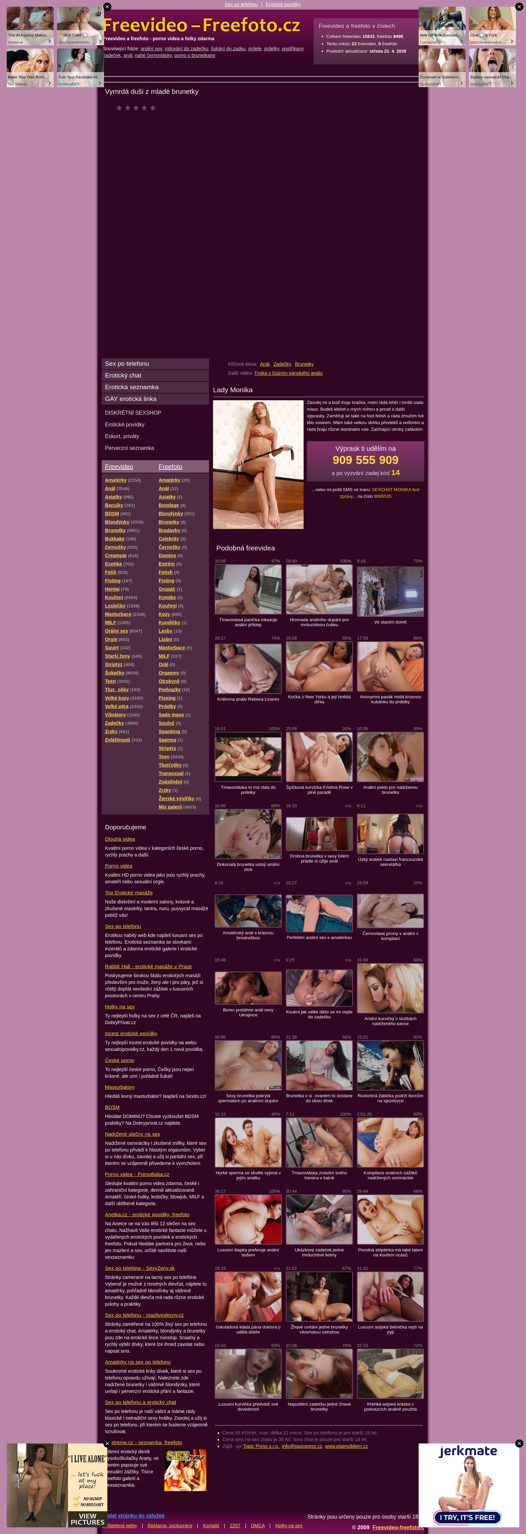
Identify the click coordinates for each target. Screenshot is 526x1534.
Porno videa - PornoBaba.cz (137, 1174)
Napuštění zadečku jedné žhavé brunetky (319, 1407)
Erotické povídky (283, 4)
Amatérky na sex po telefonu (138, 1362)
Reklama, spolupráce (170, 1525)
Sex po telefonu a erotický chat (140, 1402)
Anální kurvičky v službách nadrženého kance (390, 1021)
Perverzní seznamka (129, 448)
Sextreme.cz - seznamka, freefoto (143, 1442)
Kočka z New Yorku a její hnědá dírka (319, 699)
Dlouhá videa (120, 839)
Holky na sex (120, 1006)
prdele (254, 48)
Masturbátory (120, 1087)
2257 (235, 1525)
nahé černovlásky (153, 55)
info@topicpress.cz (302, 1446)
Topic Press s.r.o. (261, 1446)
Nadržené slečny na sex (132, 1134)
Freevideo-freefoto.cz (399, 1527)
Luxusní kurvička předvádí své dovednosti (248, 1407)
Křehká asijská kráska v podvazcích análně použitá (390, 1407)
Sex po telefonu (241, 4)
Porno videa (119, 866)
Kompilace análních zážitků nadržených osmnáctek (390, 1175)
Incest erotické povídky (131, 1033)
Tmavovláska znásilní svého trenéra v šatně (319, 1175)
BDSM (112, 1107)
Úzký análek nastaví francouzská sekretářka (390, 862)
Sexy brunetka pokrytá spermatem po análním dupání (248, 1098)
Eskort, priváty (122, 436)
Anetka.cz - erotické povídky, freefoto (147, 1214)
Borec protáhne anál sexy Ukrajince (248, 1012)
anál (128, 55)
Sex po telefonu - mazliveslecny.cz (144, 1315)
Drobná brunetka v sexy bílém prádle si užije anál (319, 858)
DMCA (258, 1525)
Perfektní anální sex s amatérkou (319, 937)
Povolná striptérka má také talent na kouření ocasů (390, 1252)
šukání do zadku (228, 48)
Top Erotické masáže (129, 892)
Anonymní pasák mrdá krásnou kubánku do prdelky (390, 699)
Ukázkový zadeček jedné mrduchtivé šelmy (319, 1252)
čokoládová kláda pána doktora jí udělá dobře (248, 1329)
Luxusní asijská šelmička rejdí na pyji (390, 1329)
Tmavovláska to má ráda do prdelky (248, 790)
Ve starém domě (390, 622)
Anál (264, 364)
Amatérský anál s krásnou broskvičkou (248, 935)
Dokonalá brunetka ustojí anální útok (248, 867)
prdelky (271, 48)
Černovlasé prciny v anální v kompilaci (390, 936)
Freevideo (119, 466)
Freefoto (170, 466)
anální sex (151, 48)
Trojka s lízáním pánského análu (288, 373)
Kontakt (211, 1525)
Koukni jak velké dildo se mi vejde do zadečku (319, 1014)
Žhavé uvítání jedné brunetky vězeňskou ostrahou (319, 1329)
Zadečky (282, 364)
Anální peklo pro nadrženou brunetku (390, 790)
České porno (119, 1060)
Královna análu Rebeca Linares (248, 699)
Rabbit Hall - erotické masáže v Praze (148, 966)
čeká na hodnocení (137, 108)
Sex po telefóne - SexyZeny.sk (140, 1268)
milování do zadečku (186, 48)
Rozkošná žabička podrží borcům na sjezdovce (390, 1098)
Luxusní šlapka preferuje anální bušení (248, 1252)
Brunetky (304, 364)
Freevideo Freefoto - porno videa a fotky (202, 25)
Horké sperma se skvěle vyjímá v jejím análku (248, 1175)
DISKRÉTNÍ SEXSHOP (133, 413)
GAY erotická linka (131, 398)
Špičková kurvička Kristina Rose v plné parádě (319, 790)
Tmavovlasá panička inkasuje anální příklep (248, 622)
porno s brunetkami (194, 55)
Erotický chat (123, 375)
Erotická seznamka (132, 387)
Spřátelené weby (119, 1525)
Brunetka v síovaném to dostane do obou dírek (319, 1098)
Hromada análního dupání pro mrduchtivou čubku (319, 622)
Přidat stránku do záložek (133, 1516)
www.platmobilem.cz (346, 1446)
